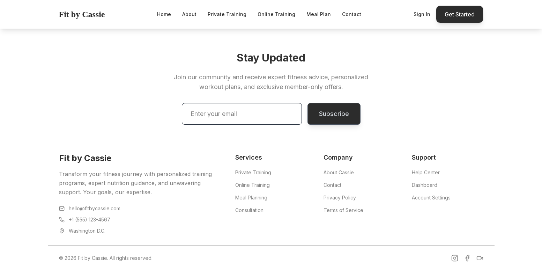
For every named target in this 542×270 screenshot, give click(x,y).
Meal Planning (251, 197)
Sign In (422, 14)
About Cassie (339, 172)
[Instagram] (454, 258)
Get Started (460, 14)
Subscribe (334, 113)
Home (164, 14)
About (189, 14)
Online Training (276, 14)
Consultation (249, 210)
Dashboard (424, 185)
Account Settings (431, 197)
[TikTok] (479, 258)
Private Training (227, 14)
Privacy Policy (340, 197)
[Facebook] (467, 258)
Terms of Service (343, 210)
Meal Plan (318, 14)
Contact (351, 14)
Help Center (426, 172)
